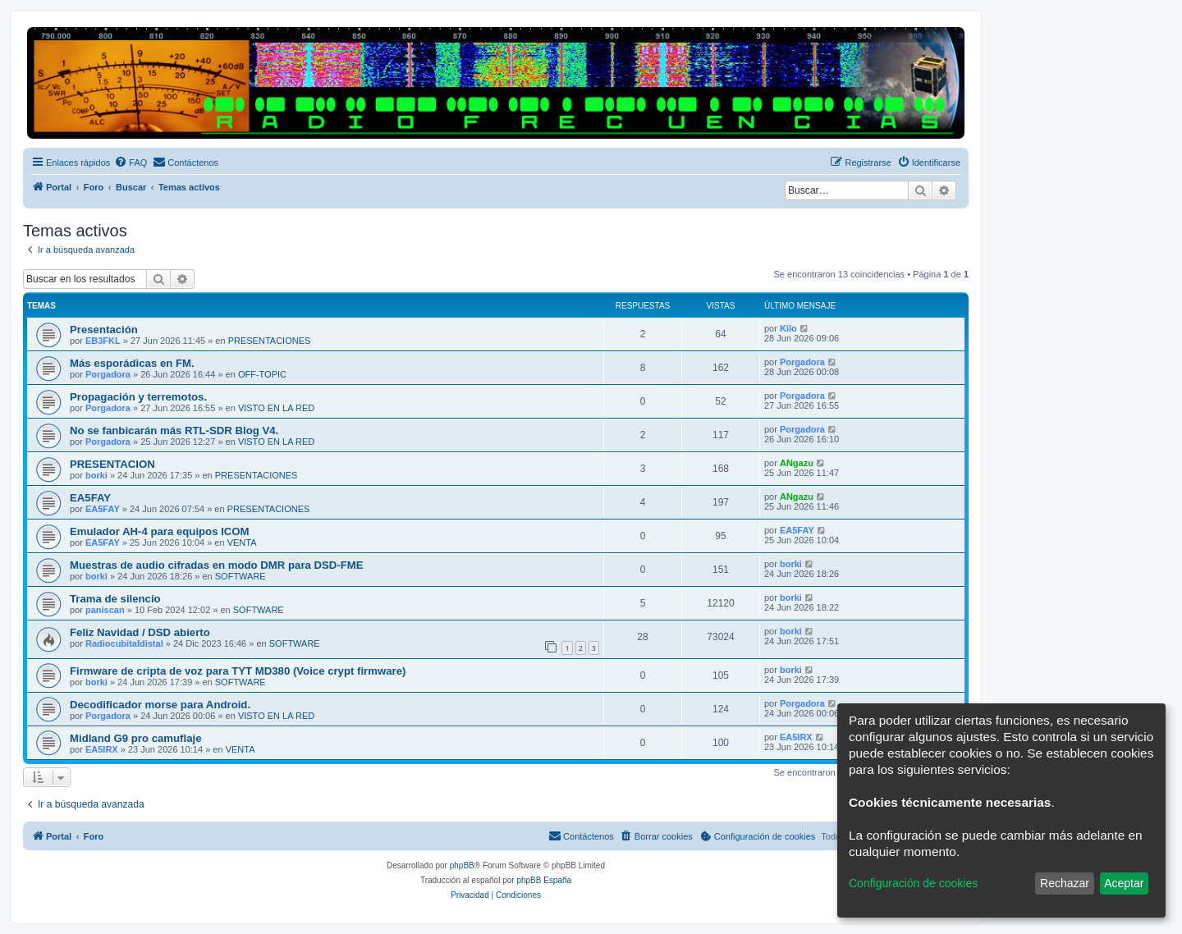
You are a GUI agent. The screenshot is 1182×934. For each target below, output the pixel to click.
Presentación (104, 329)
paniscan (105, 610)
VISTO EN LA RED (276, 408)
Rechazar (1064, 883)
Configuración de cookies (913, 883)
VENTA (242, 542)
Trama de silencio (115, 599)
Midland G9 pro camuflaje (135, 738)
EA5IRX (101, 749)
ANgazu (796, 463)
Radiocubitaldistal (124, 643)
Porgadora (108, 374)
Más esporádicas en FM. (132, 363)
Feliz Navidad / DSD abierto (140, 632)
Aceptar (1123, 883)
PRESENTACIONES (269, 341)
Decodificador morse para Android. (160, 704)
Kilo (788, 328)
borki (96, 475)
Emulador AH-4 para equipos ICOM (160, 531)
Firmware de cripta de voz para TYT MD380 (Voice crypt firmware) (237, 671)
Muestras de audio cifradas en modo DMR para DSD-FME (217, 565)
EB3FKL (103, 341)
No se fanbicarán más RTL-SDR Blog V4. (174, 430)
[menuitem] (130, 162)
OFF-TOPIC (262, 374)
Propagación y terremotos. (138, 397)
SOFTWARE (240, 576)
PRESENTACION (112, 464)
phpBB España (543, 880)
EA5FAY (90, 498)
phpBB (462, 865)
